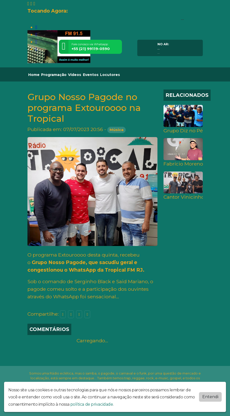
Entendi (210, 396)
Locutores (110, 74)
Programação (54, 74)
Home (34, 74)
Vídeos (74, 74)
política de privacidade (91, 404)
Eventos (90, 74)
